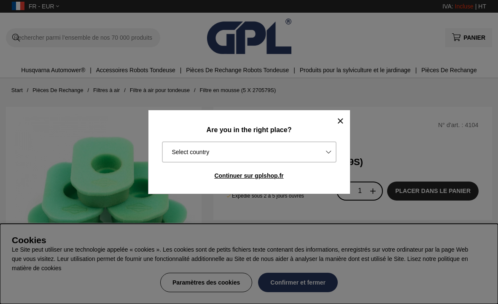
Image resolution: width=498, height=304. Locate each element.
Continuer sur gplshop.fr (248, 175)
